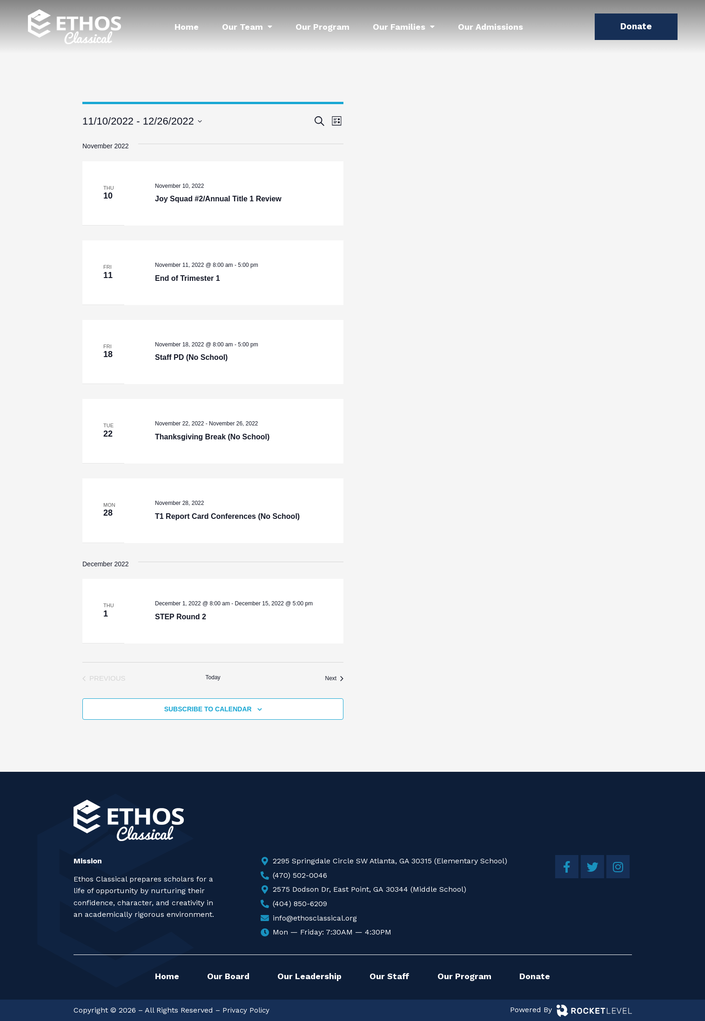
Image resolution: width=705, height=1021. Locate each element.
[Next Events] (334, 678)
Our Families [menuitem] (404, 27)
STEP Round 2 (180, 617)
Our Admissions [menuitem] (490, 27)
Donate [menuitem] (534, 976)
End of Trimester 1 (187, 278)
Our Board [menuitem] (228, 976)
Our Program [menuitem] (322, 27)
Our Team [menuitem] (247, 27)
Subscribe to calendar (208, 709)
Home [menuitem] (187, 27)
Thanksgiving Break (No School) (212, 437)
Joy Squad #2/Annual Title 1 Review (218, 199)
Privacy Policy (246, 1010)
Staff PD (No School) (191, 357)
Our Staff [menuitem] (389, 976)
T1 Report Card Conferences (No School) (227, 516)
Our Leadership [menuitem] (309, 976)
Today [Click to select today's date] (213, 677)
